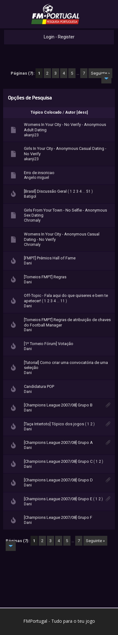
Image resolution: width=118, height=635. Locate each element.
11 (62, 301)
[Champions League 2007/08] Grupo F (58, 517)
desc (82, 112)
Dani (28, 263)
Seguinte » (100, 73)
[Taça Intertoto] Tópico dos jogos (54, 424)
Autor (70, 112)
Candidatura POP (39, 386)
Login (49, 36)
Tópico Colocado (46, 112)
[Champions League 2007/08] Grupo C (58, 461)
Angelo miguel (36, 177)
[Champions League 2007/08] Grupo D (58, 480)
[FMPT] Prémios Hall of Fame (50, 258)
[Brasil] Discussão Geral (45, 191)
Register (66, 36)
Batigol (30, 196)
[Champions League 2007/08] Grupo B (58, 405)
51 (88, 191)
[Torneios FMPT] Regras (45, 277)
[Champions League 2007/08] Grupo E (58, 498)
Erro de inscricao (39, 172)
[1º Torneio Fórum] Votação (48, 343)
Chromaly (32, 220)
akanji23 (31, 135)
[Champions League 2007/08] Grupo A (58, 442)
